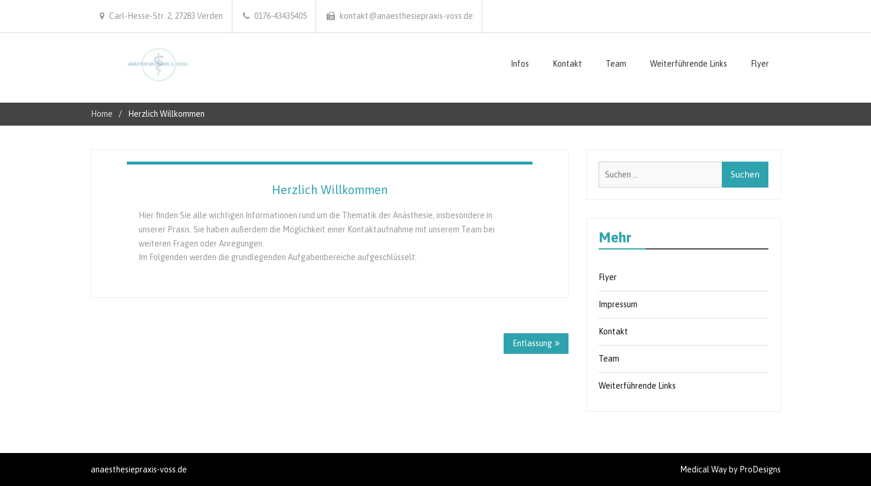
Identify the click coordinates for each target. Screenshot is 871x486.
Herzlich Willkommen (329, 189)
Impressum (618, 304)
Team (616, 63)
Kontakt (567, 63)
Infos (520, 63)
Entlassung (532, 343)
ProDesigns (760, 469)
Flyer (760, 63)
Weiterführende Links (688, 63)
